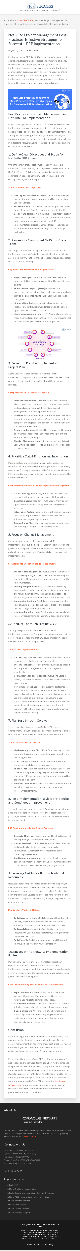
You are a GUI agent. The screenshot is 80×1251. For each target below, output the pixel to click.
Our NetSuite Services (16, 1204)
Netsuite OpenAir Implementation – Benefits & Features (30, 1193)
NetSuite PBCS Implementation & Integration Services (30, 1197)
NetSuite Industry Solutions (18, 1200)
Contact (44, 1244)
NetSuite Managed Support (18, 1212)
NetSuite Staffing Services (18, 1208)
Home (29, 1244)
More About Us (29, 1136)
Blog (51, 1244)
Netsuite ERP (12, 1185)
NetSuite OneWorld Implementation (22, 1189)
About (36, 1244)
